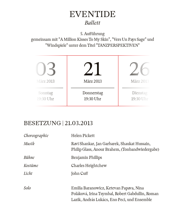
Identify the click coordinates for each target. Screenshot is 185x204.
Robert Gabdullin (129, 194)
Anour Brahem (106, 149)
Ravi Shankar (82, 144)
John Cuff (79, 173)
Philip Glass (81, 149)
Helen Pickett (83, 135)
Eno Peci (117, 200)
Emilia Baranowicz (87, 188)
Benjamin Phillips (86, 157)
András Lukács (95, 200)
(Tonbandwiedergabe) (140, 149)
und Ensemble (139, 200)
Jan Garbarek (107, 144)
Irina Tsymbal (101, 194)
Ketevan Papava (119, 188)
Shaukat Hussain (135, 144)
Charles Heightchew (89, 165)
